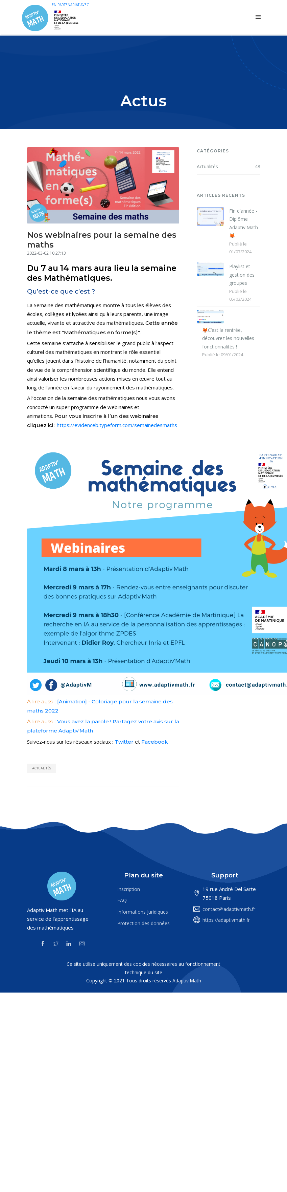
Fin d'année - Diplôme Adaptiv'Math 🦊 (243, 223)
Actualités (41, 768)
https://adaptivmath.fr (226, 920)
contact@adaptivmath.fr (228, 909)
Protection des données (143, 923)
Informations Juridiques (142, 912)
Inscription (128, 889)
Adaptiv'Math (186, 980)
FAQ (122, 900)
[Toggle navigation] (258, 17)
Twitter (124, 742)
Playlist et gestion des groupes (242, 274)
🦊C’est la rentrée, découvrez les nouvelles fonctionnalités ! (228, 338)
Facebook (154, 742)
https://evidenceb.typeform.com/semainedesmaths (117, 425)
